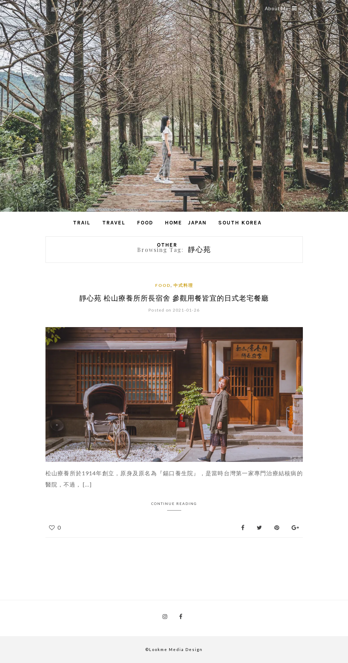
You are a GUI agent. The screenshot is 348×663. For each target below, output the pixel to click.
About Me (281, 8)
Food (145, 222)
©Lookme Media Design (174, 649)
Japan (197, 222)
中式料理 (183, 285)
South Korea (240, 222)
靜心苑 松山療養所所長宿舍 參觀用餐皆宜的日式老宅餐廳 (174, 297)
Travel (114, 222)
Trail (82, 222)
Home (173, 222)
